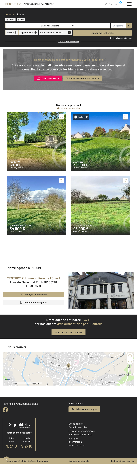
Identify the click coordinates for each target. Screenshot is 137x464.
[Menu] (129, 4)
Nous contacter (76, 445)
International (75, 441)
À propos (73, 438)
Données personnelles (79, 461)
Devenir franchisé (77, 427)
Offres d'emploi (76, 423)
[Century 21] (29, 4)
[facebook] (5, 410)
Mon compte (112, 3)
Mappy (28, 384)
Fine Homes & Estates (80, 434)
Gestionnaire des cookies (122, 461)
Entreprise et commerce (81, 430)
